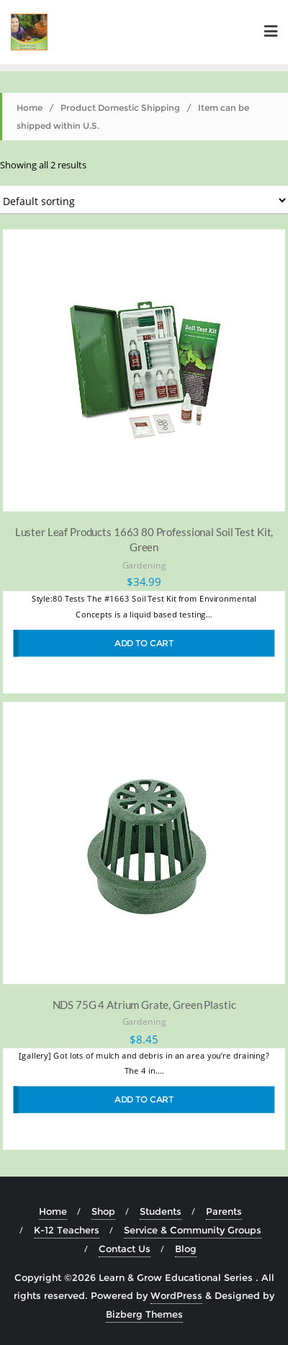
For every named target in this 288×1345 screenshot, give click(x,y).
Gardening (144, 564)
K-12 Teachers (66, 1230)
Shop (103, 1211)
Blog (186, 1248)
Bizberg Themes (144, 1314)
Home (29, 107)
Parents (224, 1211)
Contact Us (124, 1248)
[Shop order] (144, 200)
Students (160, 1211)
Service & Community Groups (192, 1230)
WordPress (176, 1295)
